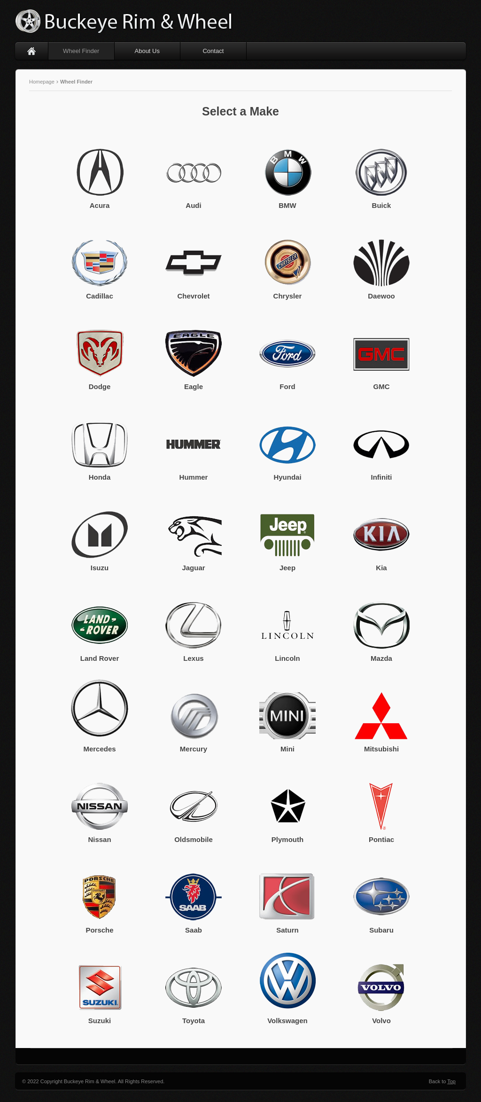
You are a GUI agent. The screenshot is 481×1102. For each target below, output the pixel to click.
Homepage (42, 81)
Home (31, 51)
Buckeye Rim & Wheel (125, 21)
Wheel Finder (81, 50)
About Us (147, 50)
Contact (213, 50)
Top (451, 1081)
